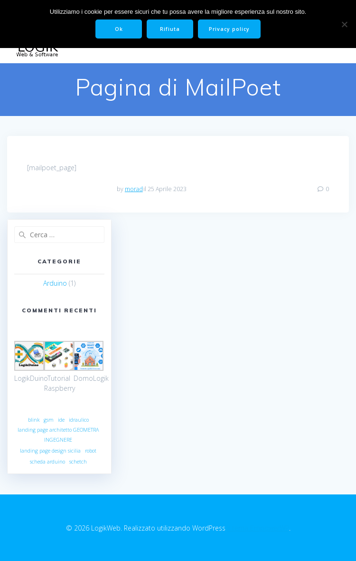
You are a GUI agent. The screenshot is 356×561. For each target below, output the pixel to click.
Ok (119, 29)
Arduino (55, 283)
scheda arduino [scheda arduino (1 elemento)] (47, 461)
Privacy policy (229, 29)
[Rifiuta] (344, 24)
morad (134, 189)
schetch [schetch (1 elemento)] (78, 461)
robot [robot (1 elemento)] (90, 450)
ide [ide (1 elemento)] (61, 419)
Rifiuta (170, 29)
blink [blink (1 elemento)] (33, 419)
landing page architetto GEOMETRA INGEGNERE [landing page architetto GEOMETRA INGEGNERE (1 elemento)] (58, 434)
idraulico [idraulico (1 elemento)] (79, 419)
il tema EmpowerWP (258, 527)
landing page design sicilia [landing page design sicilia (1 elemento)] (50, 450)
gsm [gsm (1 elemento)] (49, 419)
